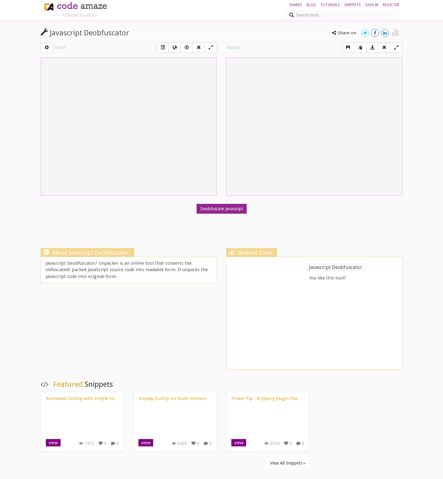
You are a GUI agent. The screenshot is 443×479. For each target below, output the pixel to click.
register (391, 5)
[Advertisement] (221, 232)
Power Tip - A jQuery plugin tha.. (265, 398)
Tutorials (330, 5)
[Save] (348, 47)
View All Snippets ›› (288, 463)
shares (295, 5)
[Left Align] (163, 47)
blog (311, 5)
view (53, 442)
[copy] (360, 47)
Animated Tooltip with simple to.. (81, 398)
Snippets (352, 5)
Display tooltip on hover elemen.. (173, 398)
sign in (371, 5)
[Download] (372, 47)
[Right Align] (199, 47)
